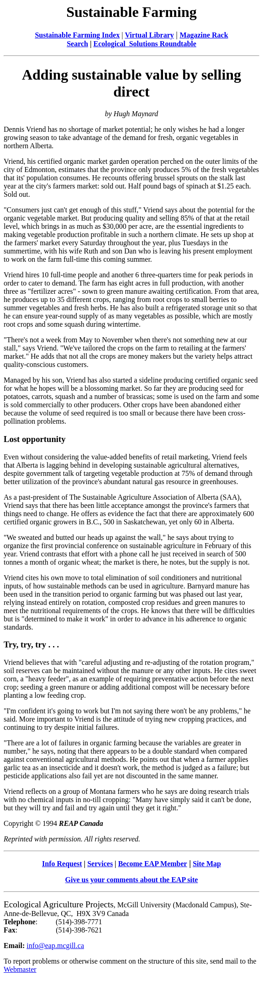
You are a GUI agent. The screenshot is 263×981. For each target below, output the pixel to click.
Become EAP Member (152, 864)
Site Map (207, 864)
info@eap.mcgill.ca (55, 945)
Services (100, 864)
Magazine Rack (203, 35)
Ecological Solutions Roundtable (144, 44)
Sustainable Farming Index (77, 35)
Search (77, 44)
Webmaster (20, 969)
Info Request (62, 864)
